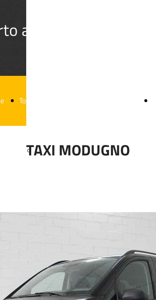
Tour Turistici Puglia (49, 100)
